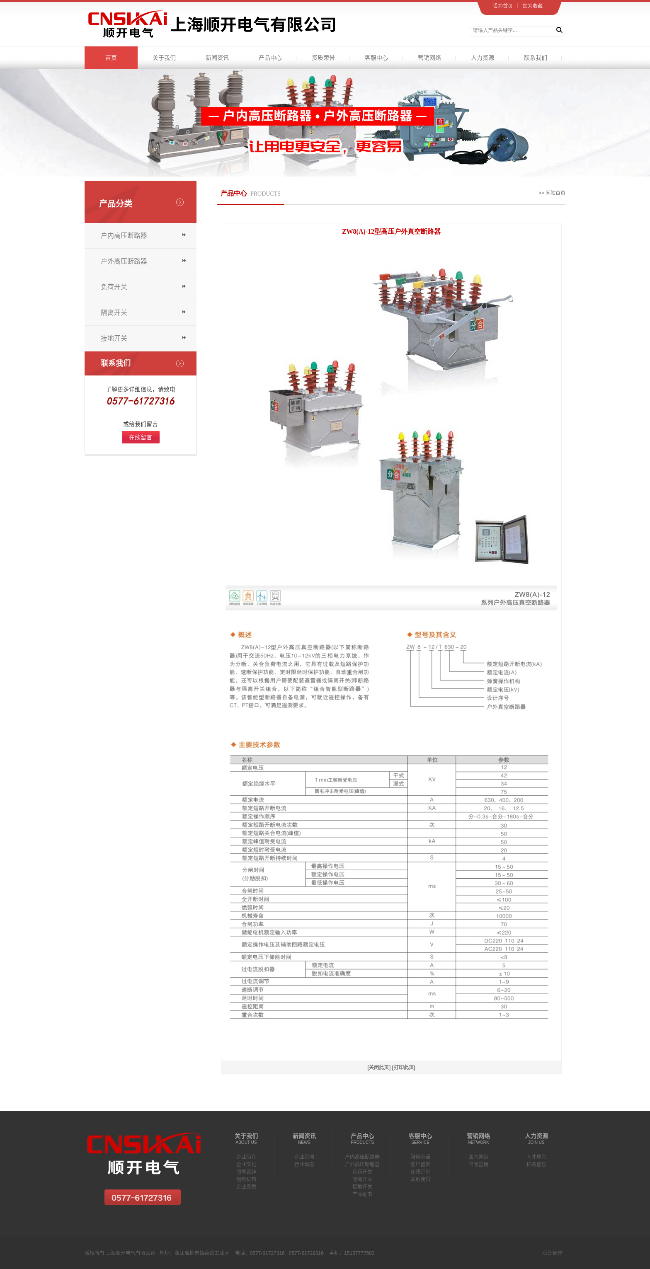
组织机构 (246, 1179)
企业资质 (246, 1187)
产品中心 (270, 57)
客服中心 (376, 57)
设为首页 (503, 6)
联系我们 (535, 57)
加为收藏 (533, 6)
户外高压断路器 (124, 261)
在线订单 (420, 1172)
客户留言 (420, 1164)
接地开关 (114, 338)
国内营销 (478, 1157)
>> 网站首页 (551, 193)
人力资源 (482, 57)
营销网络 (429, 57)
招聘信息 (536, 1164)
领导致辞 (246, 1172)
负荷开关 (114, 287)
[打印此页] (403, 1067)
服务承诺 (420, 1157)
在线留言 (140, 437)
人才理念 (536, 1157)
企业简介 (246, 1157)
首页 (111, 57)
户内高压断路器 (124, 235)
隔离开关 (114, 312)
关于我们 (164, 57)
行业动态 (304, 1164)
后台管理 (552, 1253)
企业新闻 (304, 1157)
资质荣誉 (323, 57)
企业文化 (246, 1164)
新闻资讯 (217, 57)
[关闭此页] (378, 1067)
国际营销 (478, 1164)
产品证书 (362, 1194)
